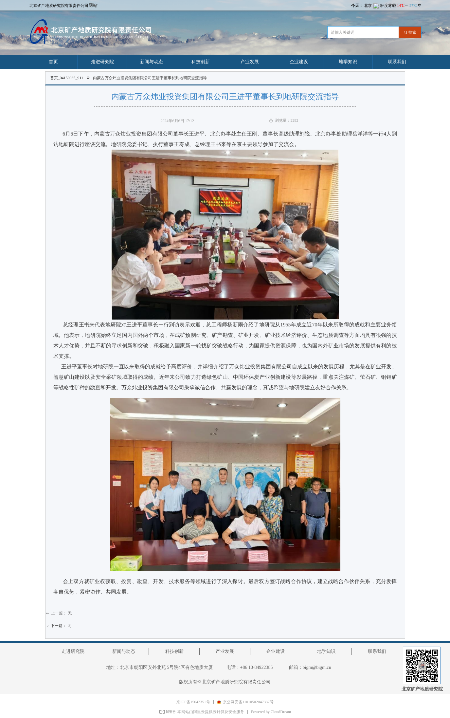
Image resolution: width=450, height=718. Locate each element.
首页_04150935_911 (66, 78)
